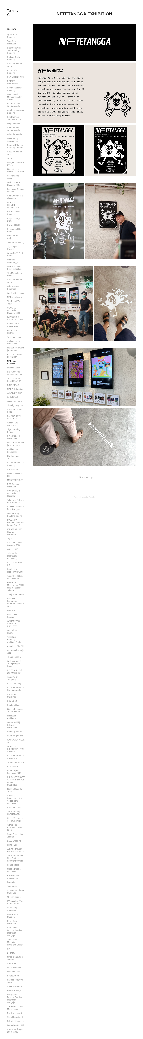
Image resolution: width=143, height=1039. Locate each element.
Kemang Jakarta (14, 731)
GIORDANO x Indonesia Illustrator (13, 493)
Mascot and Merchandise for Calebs (14, 97)
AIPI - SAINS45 (14, 807)
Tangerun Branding (15, 242)
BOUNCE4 (12, 701)
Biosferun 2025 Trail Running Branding (14, 50)
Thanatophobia (14, 657)
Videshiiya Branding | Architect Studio (14, 639)
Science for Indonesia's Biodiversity (12, 556)
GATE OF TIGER (15, 401)
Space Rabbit (13, 865)
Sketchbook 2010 (15, 1017)
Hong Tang (12, 845)
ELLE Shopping (14, 841)
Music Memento (14, 967)
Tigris (9, 538)
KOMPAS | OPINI (15, 736)
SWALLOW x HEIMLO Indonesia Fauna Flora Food (15, 522)
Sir (8, 949)
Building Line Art (14, 1013)
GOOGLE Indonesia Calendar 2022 (14, 310)
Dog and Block (13, 123)
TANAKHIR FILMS (15, 762)
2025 (9, 158)
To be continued (14, 337)
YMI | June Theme (15, 594)
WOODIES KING (15, 393)
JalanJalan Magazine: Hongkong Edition (15, 942)
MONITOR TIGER (15, 480)
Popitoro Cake (13, 705)
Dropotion (11, 882)
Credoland (12, 963)
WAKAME (11, 610)
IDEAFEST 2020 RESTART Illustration (14, 532)
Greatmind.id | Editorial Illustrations (13, 725)
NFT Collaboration (15, 389)
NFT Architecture (14, 297)
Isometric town (13, 972)
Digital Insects (13, 368)
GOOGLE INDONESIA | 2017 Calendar (15, 749)
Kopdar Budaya (14, 990)
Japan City (12, 886)
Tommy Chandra (14, 13)
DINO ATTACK (13, 385)
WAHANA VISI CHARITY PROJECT (13, 623)
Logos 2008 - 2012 (15, 1025)
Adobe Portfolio (89, 497)
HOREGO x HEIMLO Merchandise (13, 205)
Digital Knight (13, 397)
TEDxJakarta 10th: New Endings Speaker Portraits (15, 858)
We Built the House (16, 293)
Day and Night (13, 225)
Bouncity (11, 953)
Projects (11, 29)
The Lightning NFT (15, 405)
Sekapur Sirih (13, 976)
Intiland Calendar (15, 134)
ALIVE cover (12, 766)
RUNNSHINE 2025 (15, 77)
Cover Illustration (14, 986)
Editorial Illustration (15, 1021)
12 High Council (14, 897)
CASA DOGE (13, 469)
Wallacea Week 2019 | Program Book (14, 663)
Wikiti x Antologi (14, 683)
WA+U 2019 (12, 549)
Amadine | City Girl (15, 646)
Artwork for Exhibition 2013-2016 (14, 827)
